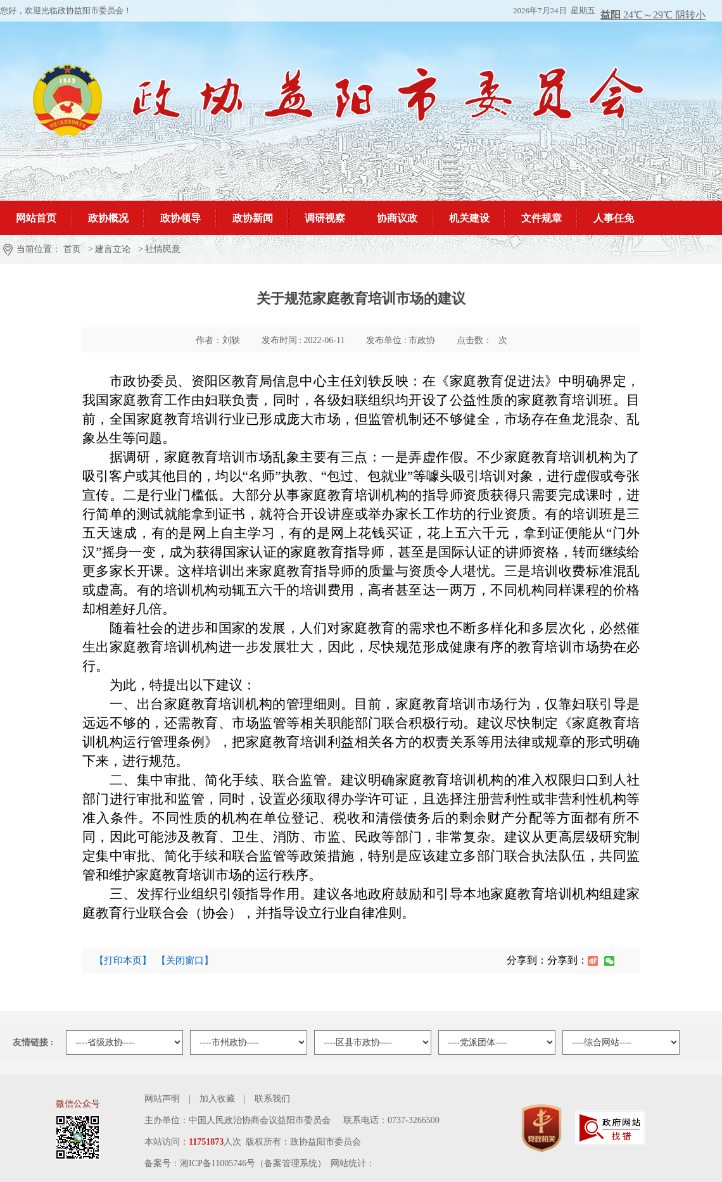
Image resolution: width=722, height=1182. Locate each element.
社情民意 (162, 249)
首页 (72, 249)
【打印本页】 (122, 960)
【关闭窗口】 (184, 960)
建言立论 (112, 249)
